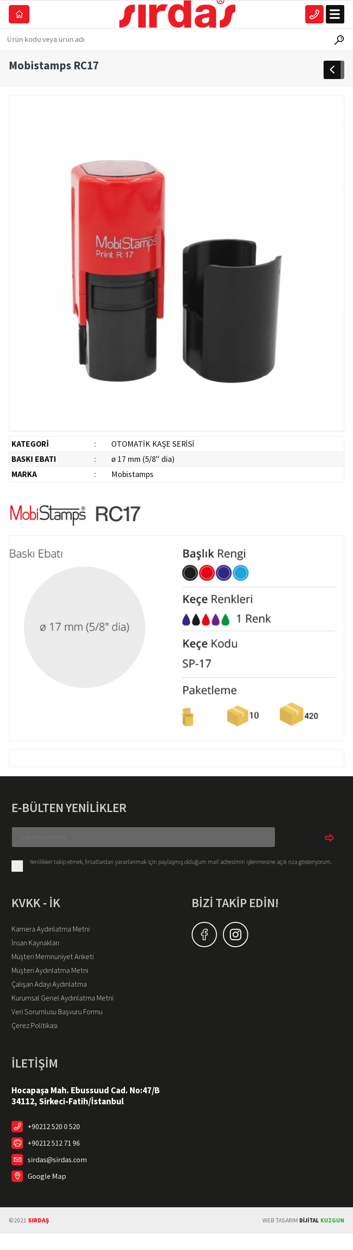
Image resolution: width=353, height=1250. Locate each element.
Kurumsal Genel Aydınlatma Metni (68, 1012)
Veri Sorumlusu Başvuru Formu (62, 1027)
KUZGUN (320, 1237)
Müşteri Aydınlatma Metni (54, 982)
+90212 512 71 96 (57, 1159)
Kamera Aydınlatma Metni (54, 938)
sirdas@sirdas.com (60, 1176)
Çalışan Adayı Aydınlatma (54, 997)
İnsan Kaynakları (39, 953)
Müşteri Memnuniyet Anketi (56, 968)
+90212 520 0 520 (57, 1143)
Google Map (48, 1193)
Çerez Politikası (37, 1041)
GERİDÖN (334, 79)
